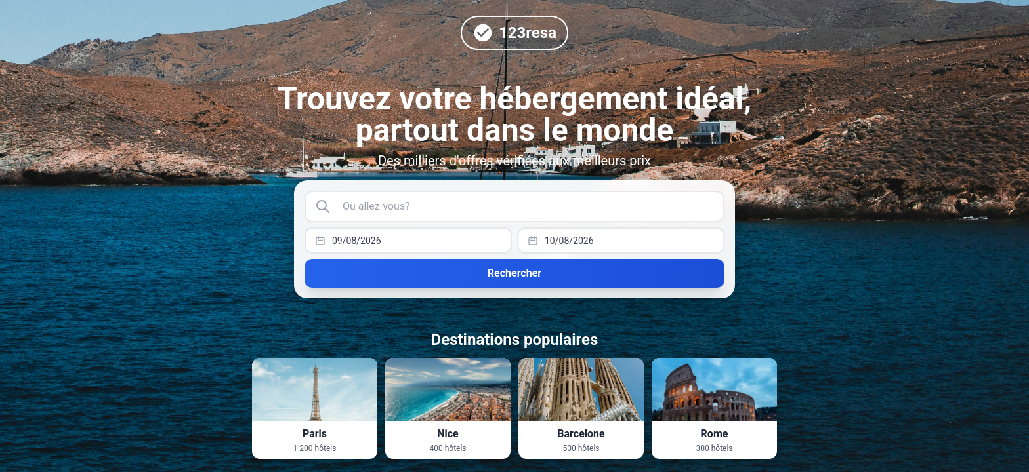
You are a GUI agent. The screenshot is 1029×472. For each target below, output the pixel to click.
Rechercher (514, 273)
